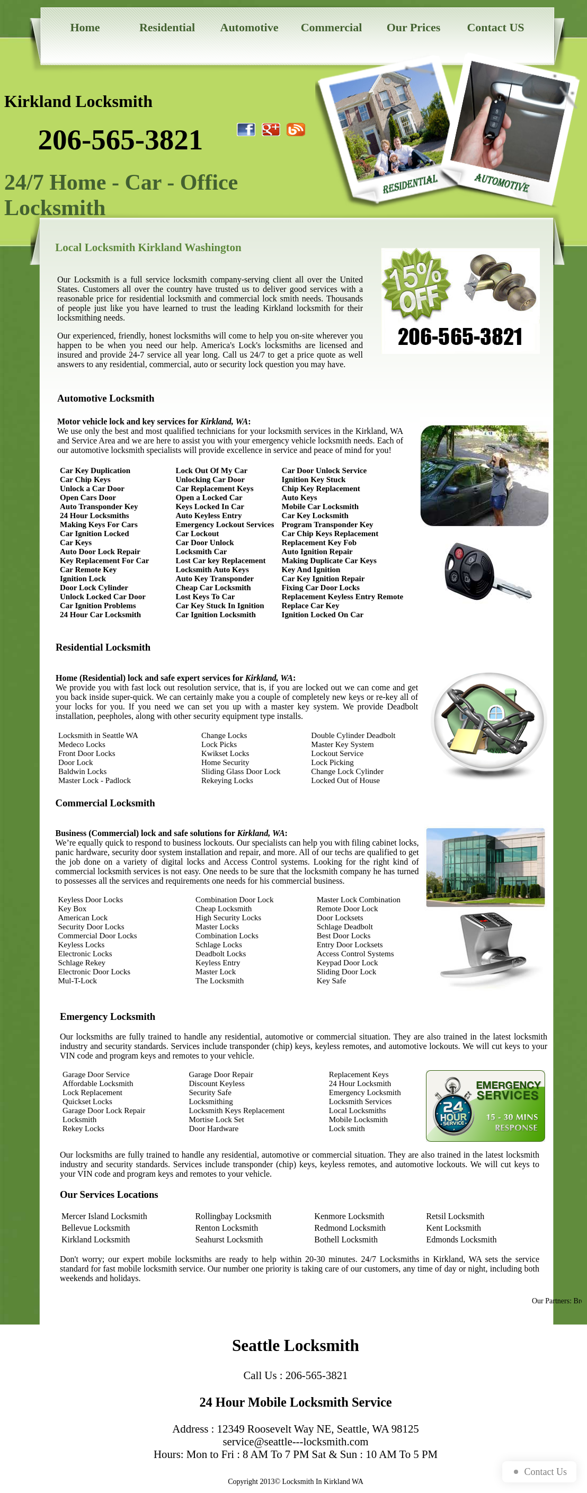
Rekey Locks (83, 1128)
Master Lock (215, 971)
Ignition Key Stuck (314, 479)
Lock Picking (332, 762)
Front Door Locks (86, 753)
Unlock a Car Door (92, 488)
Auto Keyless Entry (208, 515)
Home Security (225, 762)
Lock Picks (219, 744)
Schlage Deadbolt (345, 926)
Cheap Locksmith (223, 908)
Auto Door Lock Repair (100, 551)
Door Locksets (340, 917)
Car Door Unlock (204, 542)
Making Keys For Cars (99, 524)
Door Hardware (213, 1128)
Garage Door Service (96, 1074)
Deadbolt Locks (220, 953)
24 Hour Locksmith (360, 1083)
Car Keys (76, 542)
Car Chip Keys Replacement (330, 533)
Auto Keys (299, 497)
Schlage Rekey (82, 962)
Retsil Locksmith (455, 1216)
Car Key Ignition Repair (323, 578)
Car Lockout (197, 533)
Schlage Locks (218, 944)
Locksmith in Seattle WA (98, 735)
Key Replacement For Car (104, 560)
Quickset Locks (87, 1101)
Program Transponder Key (327, 524)
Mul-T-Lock (77, 980)
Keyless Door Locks (90, 899)
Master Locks (217, 926)
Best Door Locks (344, 935)
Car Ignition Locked (94, 533)
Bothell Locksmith (346, 1239)
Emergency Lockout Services (224, 524)
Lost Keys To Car (205, 596)
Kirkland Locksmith (95, 1239)
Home (85, 27)
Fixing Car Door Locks (321, 587)
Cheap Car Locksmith (213, 587)
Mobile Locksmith (358, 1119)
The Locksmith (219, 980)
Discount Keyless (216, 1083)
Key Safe (331, 980)
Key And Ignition (311, 569)
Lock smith (347, 1128)
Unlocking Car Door (210, 479)
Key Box (72, 908)
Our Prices (414, 27)
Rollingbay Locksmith (233, 1216)
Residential (167, 27)
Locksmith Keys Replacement (236, 1110)
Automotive (249, 27)
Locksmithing (211, 1101)
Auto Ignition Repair (317, 551)
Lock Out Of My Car (211, 470)
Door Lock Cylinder (94, 587)
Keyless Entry (218, 962)
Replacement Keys (359, 1074)
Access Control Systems (355, 953)
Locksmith (79, 1119)
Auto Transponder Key (99, 506)
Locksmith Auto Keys (211, 569)
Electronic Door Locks (94, 971)
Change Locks (224, 735)
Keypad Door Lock (347, 962)
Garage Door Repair (221, 1074)
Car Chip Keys (85, 479)
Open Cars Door (88, 497)
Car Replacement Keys (214, 488)
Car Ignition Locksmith (215, 614)
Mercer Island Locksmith (104, 1216)
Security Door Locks (91, 926)
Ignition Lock (83, 578)
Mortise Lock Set (216, 1119)
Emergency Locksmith (365, 1092)
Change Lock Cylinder (347, 771)
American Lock (83, 917)
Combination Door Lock (234, 899)
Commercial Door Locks (97, 935)
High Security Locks (228, 917)
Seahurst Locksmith (229, 1239)
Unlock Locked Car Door (103, 596)
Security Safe (210, 1092)
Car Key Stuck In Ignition (219, 605)
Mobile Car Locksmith (320, 506)
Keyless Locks (81, 944)
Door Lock (75, 762)
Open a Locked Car (208, 497)
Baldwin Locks (82, 771)
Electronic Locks (85, 953)
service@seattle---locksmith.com (296, 1441)
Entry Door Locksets (350, 944)
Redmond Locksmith (350, 1227)
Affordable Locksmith (98, 1083)
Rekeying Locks (227, 780)
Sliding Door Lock (347, 971)
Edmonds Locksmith (461, 1239)
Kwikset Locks (225, 753)
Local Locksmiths (357, 1110)
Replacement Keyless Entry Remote (343, 596)
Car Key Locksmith (315, 515)
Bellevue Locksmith (95, 1227)
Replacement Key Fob (319, 542)
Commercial (331, 27)
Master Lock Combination (359, 899)
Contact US (495, 27)
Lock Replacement (92, 1092)
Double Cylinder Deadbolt (353, 735)
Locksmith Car (201, 551)
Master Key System (342, 744)
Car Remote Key (88, 569)
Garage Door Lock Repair (104, 1110)
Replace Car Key (311, 605)
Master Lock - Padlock (94, 780)
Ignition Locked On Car (323, 614)
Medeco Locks (81, 744)
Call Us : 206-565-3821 (296, 1375)
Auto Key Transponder (214, 578)
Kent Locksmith (454, 1227)
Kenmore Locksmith (349, 1216)
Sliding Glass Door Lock (241, 771)
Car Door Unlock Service (324, 470)
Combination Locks (227, 935)
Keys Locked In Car (209, 506)
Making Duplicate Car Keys (329, 560)
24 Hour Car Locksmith (100, 614)
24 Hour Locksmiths (94, 515)
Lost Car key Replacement (220, 560)
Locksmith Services (360, 1101)
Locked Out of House (345, 780)
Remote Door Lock (347, 908)
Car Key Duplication (95, 470)
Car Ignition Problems (98, 605)
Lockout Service (337, 753)
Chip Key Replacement (321, 488)
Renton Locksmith (227, 1227)
